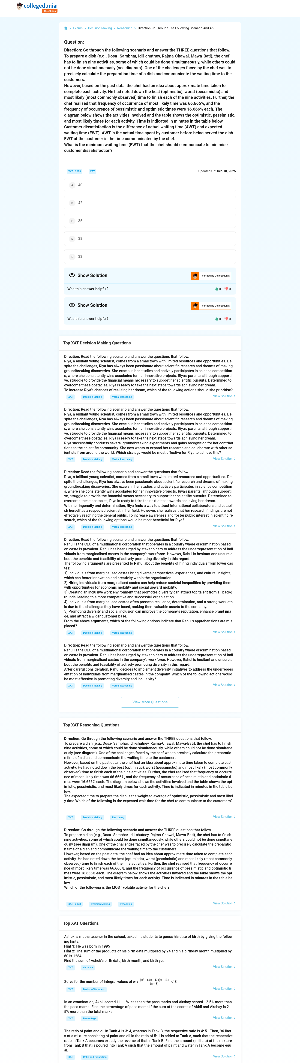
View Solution (224, 396)
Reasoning (118, 817)
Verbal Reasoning (122, 396)
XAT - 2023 (74, 171)
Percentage (89, 1018)
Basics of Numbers (94, 989)
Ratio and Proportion (95, 1057)
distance (88, 967)
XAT (92, 171)
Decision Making (92, 396)
